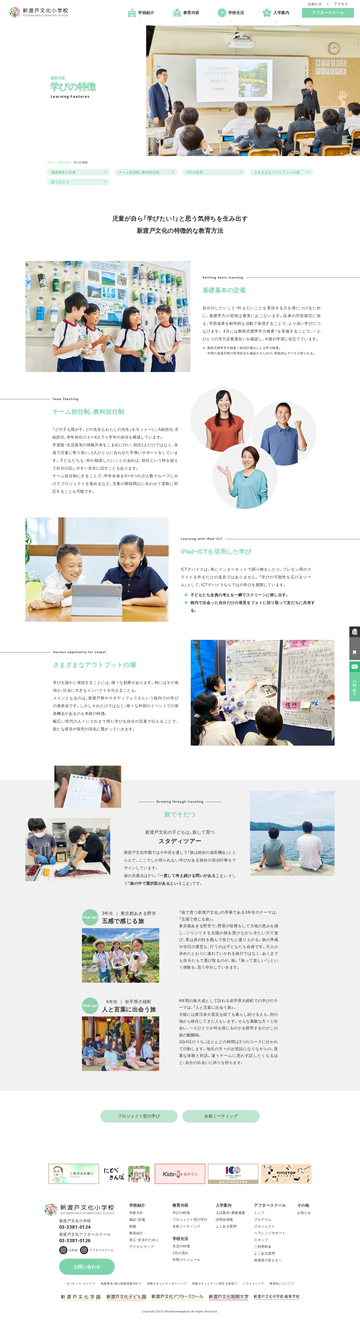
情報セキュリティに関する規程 (213, 1286)
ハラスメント (252, 1286)
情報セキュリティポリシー (165, 1286)
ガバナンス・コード (79, 1286)
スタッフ (261, 1242)
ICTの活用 (195, 172)
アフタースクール (101, 1252)
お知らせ (315, 4)
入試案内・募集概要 (230, 1215)
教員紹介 (136, 1235)
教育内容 (64, 162)
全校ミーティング (221, 1116)
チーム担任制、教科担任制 (139, 172)
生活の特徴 (181, 1248)
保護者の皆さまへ (268, 1262)
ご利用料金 (262, 1249)
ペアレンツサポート (269, 1235)
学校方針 (136, 1215)
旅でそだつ (60, 182)
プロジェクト (264, 1228)
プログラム (262, 1222)
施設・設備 (137, 1222)
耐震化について (280, 1286)
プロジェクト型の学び (139, 1116)
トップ (259, 1215)
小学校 (73, 1252)
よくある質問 (226, 1228)
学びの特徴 (181, 1215)
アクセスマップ (141, 1249)
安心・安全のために (144, 1242)
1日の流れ (180, 1255)
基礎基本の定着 (63, 172)
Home (51, 162)
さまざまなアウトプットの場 (277, 172)
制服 (132, 1228)
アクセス (341, 4)
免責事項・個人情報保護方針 (119, 1286)
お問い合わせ (87, 1269)
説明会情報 (224, 1222)
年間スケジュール (187, 1262)
